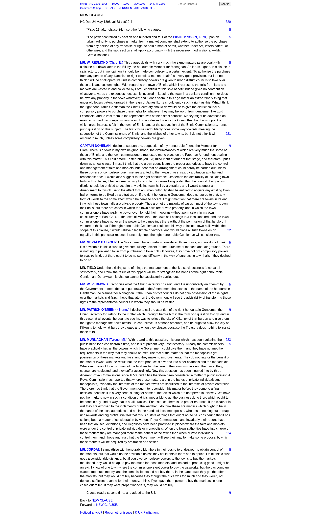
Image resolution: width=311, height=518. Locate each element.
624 (228, 433)
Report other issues (118, 512)
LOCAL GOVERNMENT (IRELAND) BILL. (130, 8)
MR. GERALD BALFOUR (98, 242)
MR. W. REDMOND (94, 62)
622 (228, 230)
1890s (116, 3)
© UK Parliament (146, 512)
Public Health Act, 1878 (189, 37)
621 (228, 133)
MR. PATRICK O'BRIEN (97, 309)
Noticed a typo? (91, 512)
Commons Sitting (90, 8)
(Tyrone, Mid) (118, 339)
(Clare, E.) (116, 62)
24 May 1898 (158, 3)
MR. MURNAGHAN (94, 339)
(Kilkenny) (122, 309)
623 (228, 339)
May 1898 (139, 3)
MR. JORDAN (90, 449)
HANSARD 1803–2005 (94, 3)
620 (228, 21)
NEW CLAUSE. (102, 500)
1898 (126, 3)
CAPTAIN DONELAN (95, 145)
